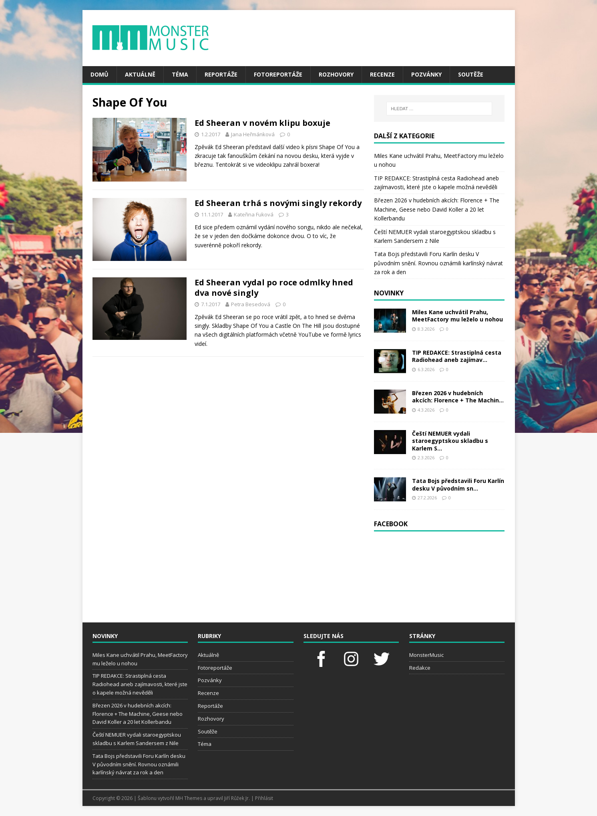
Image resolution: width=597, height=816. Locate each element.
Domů (99, 74)
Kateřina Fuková (253, 214)
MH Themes (188, 798)
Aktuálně (140, 74)
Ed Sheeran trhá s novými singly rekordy (278, 203)
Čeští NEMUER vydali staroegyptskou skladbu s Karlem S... (450, 441)
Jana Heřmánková (253, 134)
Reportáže (221, 74)
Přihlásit (264, 798)
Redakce (419, 667)
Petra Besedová (250, 304)
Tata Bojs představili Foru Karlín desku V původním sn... (458, 484)
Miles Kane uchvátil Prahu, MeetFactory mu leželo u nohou (457, 315)
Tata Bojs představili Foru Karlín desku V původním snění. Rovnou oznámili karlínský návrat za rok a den (438, 263)
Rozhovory (336, 74)
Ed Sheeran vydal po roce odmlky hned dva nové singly (274, 287)
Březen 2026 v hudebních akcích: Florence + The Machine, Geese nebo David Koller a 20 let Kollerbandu (436, 209)
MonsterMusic (426, 654)
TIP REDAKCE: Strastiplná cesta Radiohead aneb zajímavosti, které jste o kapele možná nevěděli (139, 684)
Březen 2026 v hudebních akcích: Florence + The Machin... (458, 396)
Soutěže (470, 74)
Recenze (382, 74)
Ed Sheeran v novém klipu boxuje (262, 122)
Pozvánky (426, 74)
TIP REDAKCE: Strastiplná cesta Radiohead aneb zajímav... (456, 356)
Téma (180, 74)
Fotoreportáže (278, 74)
